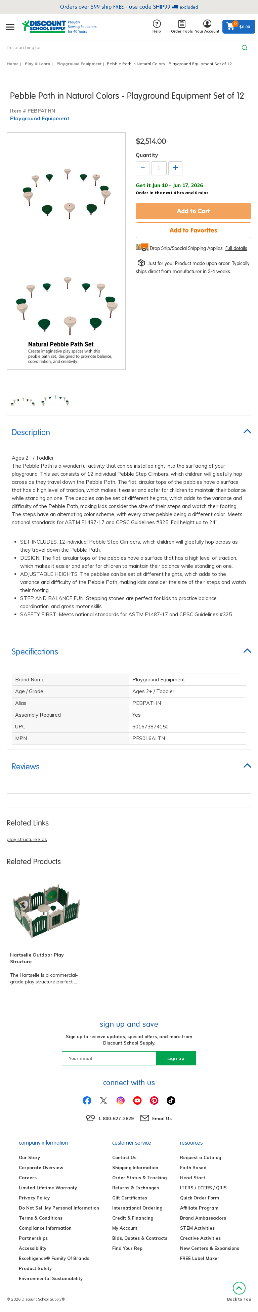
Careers (28, 1177)
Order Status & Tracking (139, 1177)
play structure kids (27, 839)
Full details (236, 248)
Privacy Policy (34, 1197)
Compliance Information (45, 1228)
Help (156, 27)
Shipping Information (135, 1167)
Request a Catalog (200, 1157)
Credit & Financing (132, 1218)
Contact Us (124, 1157)
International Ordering (137, 1208)
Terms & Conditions (40, 1218)
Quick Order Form (199, 1197)
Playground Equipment (78, 63)
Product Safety (35, 1268)
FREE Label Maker (199, 1258)
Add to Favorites (193, 230)
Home (12, 63)
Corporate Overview (41, 1167)
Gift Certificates (129, 1197)
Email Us (162, 1118)
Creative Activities (200, 1238)
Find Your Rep (127, 1248)
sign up (175, 1058)
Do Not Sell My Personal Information (59, 1208)
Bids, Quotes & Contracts (139, 1238)
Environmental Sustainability (51, 1278)
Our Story (29, 1157)
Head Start (192, 1177)
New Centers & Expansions (209, 1248)
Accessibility (32, 1248)
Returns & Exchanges (135, 1187)
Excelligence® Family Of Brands (54, 1258)
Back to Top (239, 1292)
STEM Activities (197, 1228)
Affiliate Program (199, 1208)
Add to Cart (193, 211)
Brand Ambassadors (203, 1218)
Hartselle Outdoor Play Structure (37, 958)
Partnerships (33, 1238)
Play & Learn (37, 63)
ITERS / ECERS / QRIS (203, 1187)
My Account (124, 1228)
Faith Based (193, 1167)
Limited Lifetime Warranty (48, 1187)
